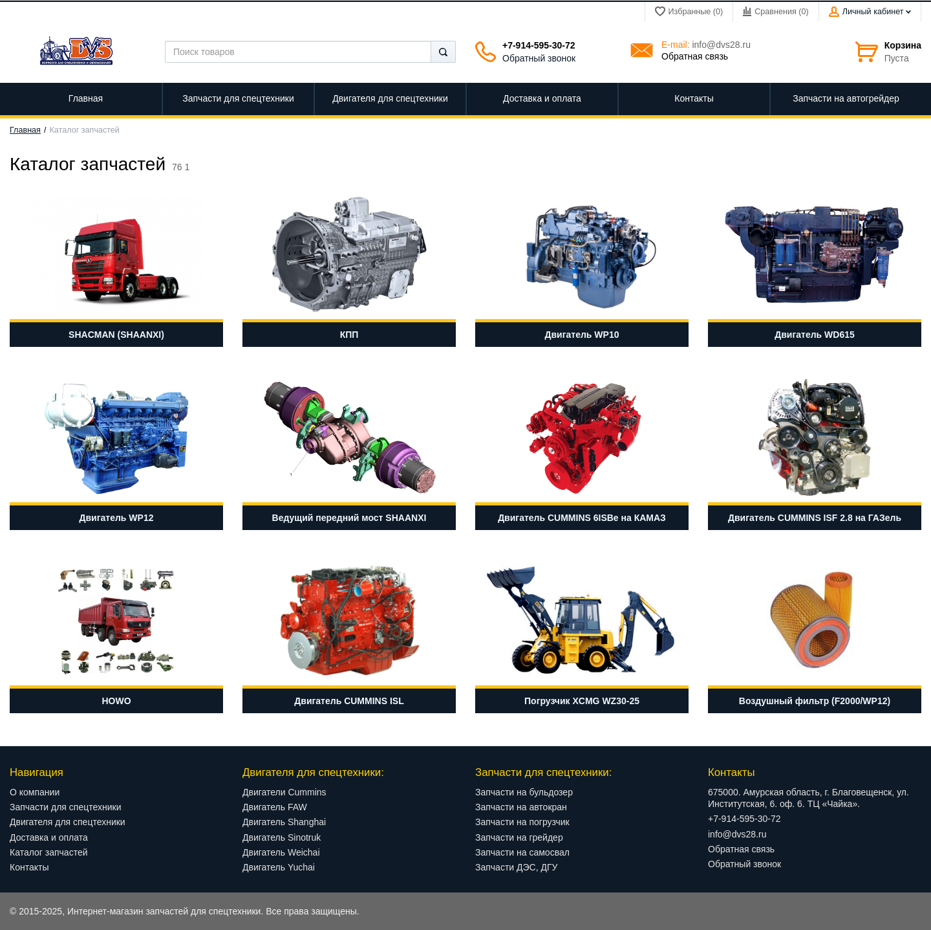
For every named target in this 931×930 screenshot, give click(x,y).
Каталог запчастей (49, 852)
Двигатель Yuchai (278, 867)
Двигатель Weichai (281, 852)
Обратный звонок (538, 58)
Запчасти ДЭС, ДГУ (516, 867)
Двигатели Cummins (284, 792)
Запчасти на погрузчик (522, 822)
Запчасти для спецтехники (65, 807)
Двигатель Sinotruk (281, 837)
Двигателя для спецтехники (67, 822)
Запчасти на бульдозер (524, 792)
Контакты (29, 867)
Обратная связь (694, 56)
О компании (34, 792)
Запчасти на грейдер (519, 837)
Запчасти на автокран (521, 807)
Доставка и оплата (49, 837)
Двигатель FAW (274, 807)
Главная (25, 130)
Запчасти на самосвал (522, 852)
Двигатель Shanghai (284, 822)
